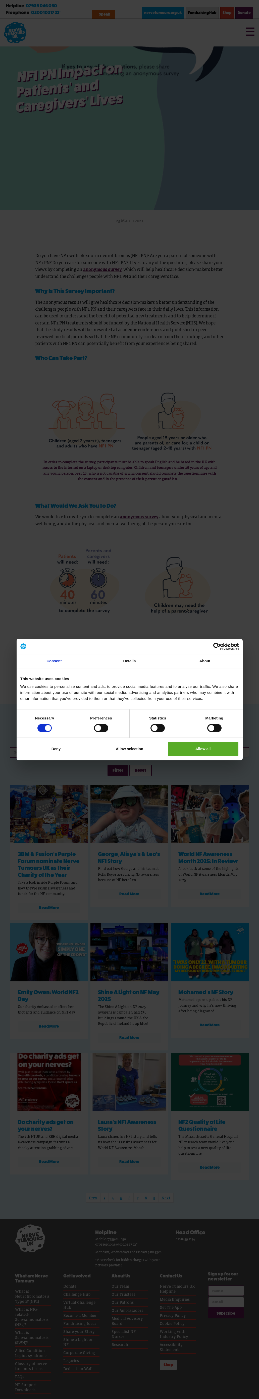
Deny (56, 749)
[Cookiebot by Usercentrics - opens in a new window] (217, 646)
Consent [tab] (54, 661)
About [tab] (205, 661)
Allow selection (129, 749)
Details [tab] (129, 661)
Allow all (203, 749)
